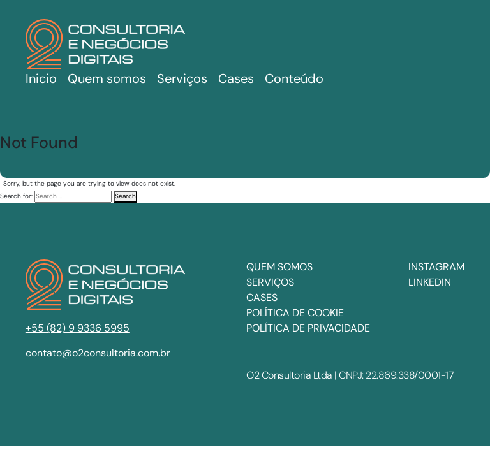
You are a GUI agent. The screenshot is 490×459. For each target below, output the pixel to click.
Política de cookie (295, 312)
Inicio (41, 78)
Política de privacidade (308, 328)
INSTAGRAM (436, 266)
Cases (262, 297)
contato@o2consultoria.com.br (98, 353)
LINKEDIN (429, 282)
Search (125, 196)
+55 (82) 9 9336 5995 (78, 328)
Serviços (270, 282)
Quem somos (107, 78)
